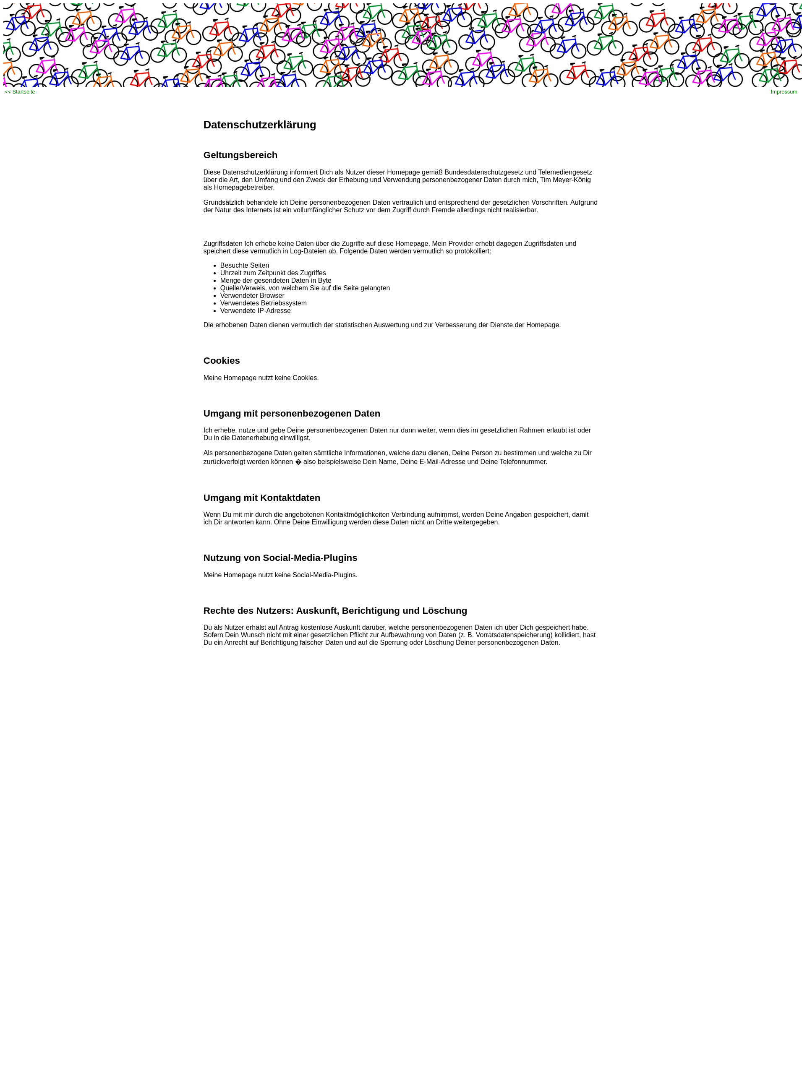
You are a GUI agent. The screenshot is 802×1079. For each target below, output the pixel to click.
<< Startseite (20, 92)
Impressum (784, 92)
